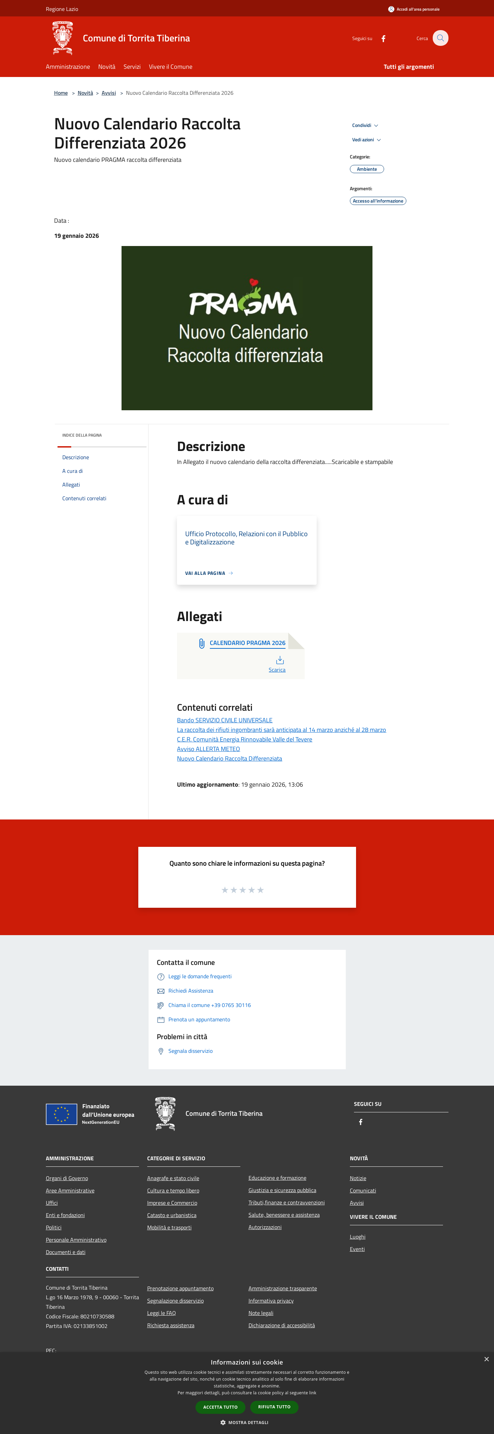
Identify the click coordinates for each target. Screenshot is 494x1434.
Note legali (261, 1313)
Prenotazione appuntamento (180, 1288)
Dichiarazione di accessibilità (282, 1325)
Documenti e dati (66, 1252)
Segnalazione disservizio (175, 1300)
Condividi (366, 125)
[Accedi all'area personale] (413, 9)
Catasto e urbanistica (172, 1215)
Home (61, 93)
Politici (54, 1227)
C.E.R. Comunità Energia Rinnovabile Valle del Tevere (244, 739)
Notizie (358, 1178)
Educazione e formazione (277, 1178)
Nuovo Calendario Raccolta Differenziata (229, 758)
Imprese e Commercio (172, 1203)
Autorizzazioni (265, 1227)
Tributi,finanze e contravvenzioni (287, 1202)
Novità (85, 93)
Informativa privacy (271, 1300)
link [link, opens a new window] (312, 1393)
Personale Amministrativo (76, 1240)
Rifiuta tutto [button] (274, 1407)
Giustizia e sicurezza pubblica (282, 1190)
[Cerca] (440, 38)
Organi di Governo (67, 1178)
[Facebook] (379, 37)
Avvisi (109, 93)
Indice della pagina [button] (82, 435)
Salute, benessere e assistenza (284, 1215)
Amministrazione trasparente (283, 1288)
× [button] (486, 1359)
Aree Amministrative (70, 1190)
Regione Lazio (62, 9)
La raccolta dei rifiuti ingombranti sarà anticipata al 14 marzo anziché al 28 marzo (281, 729)
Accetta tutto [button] (220, 1407)
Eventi (357, 1249)
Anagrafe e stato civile (173, 1178)
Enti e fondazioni (65, 1215)
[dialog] (247, 1393)
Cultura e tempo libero (173, 1190)
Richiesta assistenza (170, 1325)
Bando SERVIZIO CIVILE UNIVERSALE (225, 720)
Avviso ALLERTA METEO (208, 748)
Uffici (52, 1203)
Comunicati (363, 1190)
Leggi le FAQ (161, 1313)
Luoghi (358, 1236)
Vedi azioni (367, 140)
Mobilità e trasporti (169, 1227)
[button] (247, 1422)
